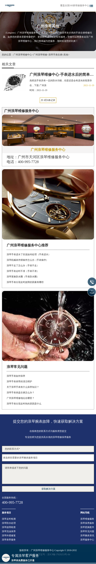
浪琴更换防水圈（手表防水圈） (23, 276)
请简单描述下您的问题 (48, 474)
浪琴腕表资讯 (87, 535)
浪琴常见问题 (87, 531)
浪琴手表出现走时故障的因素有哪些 (25, 282)
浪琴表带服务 (9, 539)
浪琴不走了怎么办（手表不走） (23, 265)
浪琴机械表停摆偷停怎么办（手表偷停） (27, 260)
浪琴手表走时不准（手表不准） (23, 271)
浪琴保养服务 (87, 523)
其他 (65, 55)
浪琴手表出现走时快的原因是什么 (24, 403)
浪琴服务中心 (87, 539)
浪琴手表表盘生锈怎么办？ (20, 392)
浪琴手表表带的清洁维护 (19, 381)
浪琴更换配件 (87, 527)
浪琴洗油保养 (9, 531)
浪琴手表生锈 (55, 55)
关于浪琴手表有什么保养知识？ (23, 387)
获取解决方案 (48, 489)
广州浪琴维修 (40, 55)
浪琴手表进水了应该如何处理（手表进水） (29, 254)
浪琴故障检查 (9, 527)
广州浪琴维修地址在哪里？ (20, 398)
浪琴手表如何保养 (16, 376)
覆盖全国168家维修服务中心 (74, 5)
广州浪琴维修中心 (22, 55)
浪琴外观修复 (9, 535)
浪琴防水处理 (9, 523)
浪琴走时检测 (9, 519)
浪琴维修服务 (87, 519)
